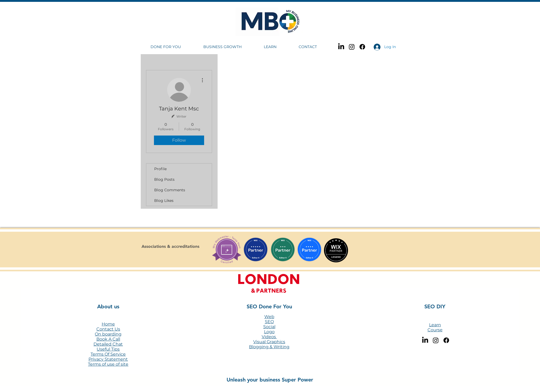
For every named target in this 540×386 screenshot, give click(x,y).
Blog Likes (163, 200)
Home (108, 324)
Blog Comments (169, 190)
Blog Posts (164, 179)
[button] (173, 47)
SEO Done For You (269, 306)
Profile (160, 168)
